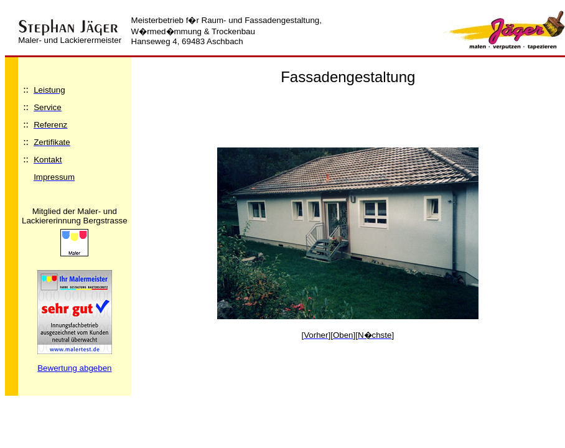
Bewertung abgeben (74, 368)
